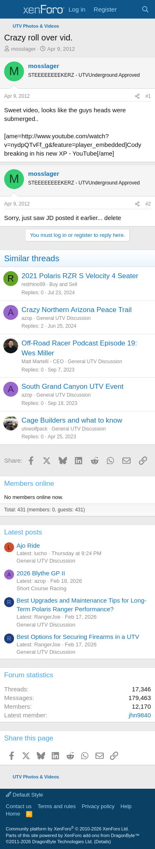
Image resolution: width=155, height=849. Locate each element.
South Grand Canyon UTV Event (72, 386)
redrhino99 (33, 284)
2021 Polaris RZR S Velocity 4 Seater (79, 276)
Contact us (18, 806)
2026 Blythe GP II (41, 573)
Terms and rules (57, 806)
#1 (148, 96)
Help (126, 806)
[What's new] (129, 9)
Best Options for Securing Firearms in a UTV (78, 636)
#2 (148, 204)
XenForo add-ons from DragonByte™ (101, 835)
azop (26, 318)
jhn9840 (140, 715)
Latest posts (23, 532)
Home (13, 814)
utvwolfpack (34, 429)
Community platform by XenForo (67, 828)
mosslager (23, 49)
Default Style (24, 795)
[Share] (137, 96)
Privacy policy (98, 806)
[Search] (145, 9)
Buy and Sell (63, 284)
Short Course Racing (42, 588)
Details (102, 841)
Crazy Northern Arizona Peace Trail (76, 310)
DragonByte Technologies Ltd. (62, 841)
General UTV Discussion (63, 318)
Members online (29, 483)
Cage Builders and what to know (71, 420)
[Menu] (11, 9)
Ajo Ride (28, 545)
